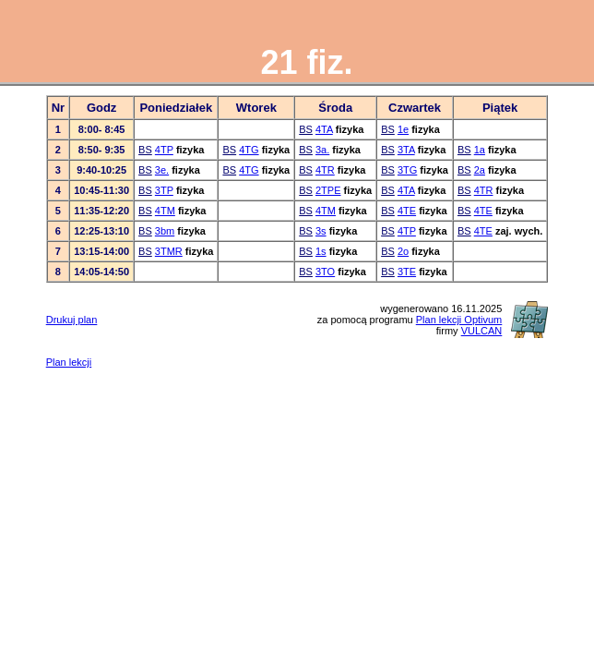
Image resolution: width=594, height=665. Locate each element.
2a (479, 169)
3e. (162, 169)
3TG (407, 169)
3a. (322, 149)
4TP (164, 149)
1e (403, 129)
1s (321, 251)
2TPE (328, 190)
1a (479, 149)
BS (306, 129)
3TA (406, 149)
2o (403, 251)
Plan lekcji (69, 362)
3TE (407, 271)
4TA (324, 129)
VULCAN (482, 330)
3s (321, 230)
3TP (164, 190)
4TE (407, 210)
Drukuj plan (72, 319)
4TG (248, 149)
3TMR (169, 251)
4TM (165, 210)
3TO (325, 271)
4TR (325, 169)
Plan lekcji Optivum (459, 319)
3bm (164, 230)
